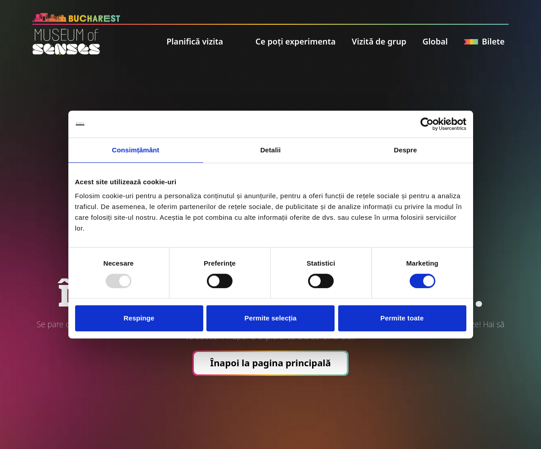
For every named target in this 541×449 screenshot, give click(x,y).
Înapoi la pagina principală (270, 362)
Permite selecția (271, 318)
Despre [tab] (405, 150)
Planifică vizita (194, 41)
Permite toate (402, 318)
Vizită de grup (379, 41)
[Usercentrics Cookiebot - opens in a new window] (427, 124)
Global (434, 41)
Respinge (139, 318)
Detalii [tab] (270, 150)
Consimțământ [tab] (135, 150)
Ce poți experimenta (295, 41)
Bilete (484, 41)
